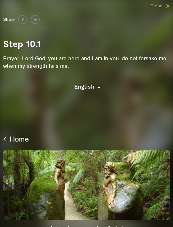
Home (16, 139)
